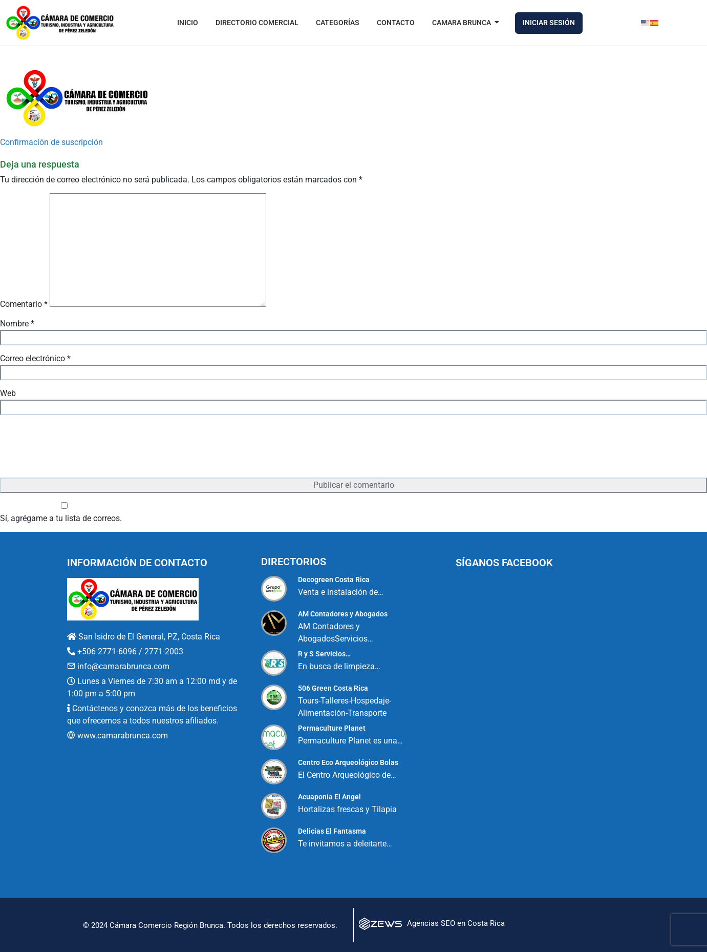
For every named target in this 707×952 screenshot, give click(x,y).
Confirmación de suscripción (51, 142)
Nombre (17, 323)
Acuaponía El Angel (329, 797)
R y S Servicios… (324, 654)
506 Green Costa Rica (333, 688)
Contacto (396, 22)
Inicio (187, 22)
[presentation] (78, 447)
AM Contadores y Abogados (343, 614)
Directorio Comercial (257, 22)
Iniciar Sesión (549, 22)
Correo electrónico (35, 358)
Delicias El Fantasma (332, 831)
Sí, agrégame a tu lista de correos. (64, 512)
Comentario (24, 304)
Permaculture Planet (332, 728)
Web (8, 393)
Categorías (337, 22)
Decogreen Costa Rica (334, 579)
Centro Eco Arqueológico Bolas (348, 762)
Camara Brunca (463, 22)
